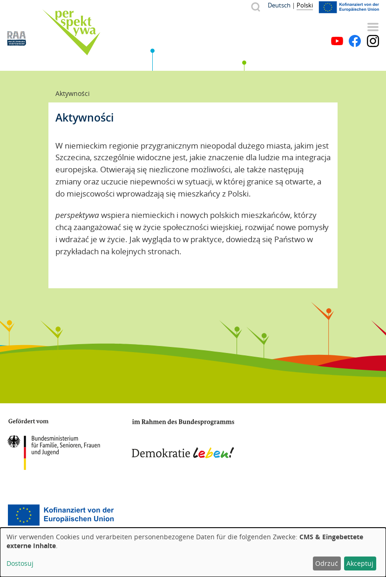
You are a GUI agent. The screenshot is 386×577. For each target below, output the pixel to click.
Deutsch (279, 5)
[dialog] (193, 552)
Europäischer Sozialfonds (60, 515)
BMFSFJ (53, 444)
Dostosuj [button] (20, 563)
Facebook (355, 41)
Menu (373, 27)
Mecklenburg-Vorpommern (293, 440)
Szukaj (255, 7)
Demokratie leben (183, 438)
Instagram (373, 41)
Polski (305, 5)
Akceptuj (359, 563)
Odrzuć (326, 563)
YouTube (337, 41)
